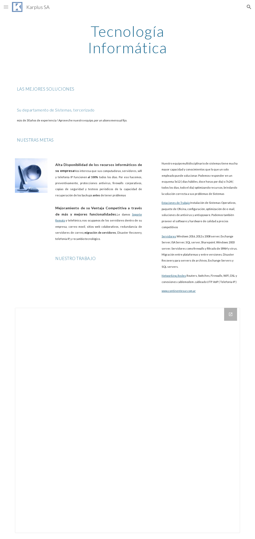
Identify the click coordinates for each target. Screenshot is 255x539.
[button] (6, 7)
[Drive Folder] (127, 420)
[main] (127, 39)
